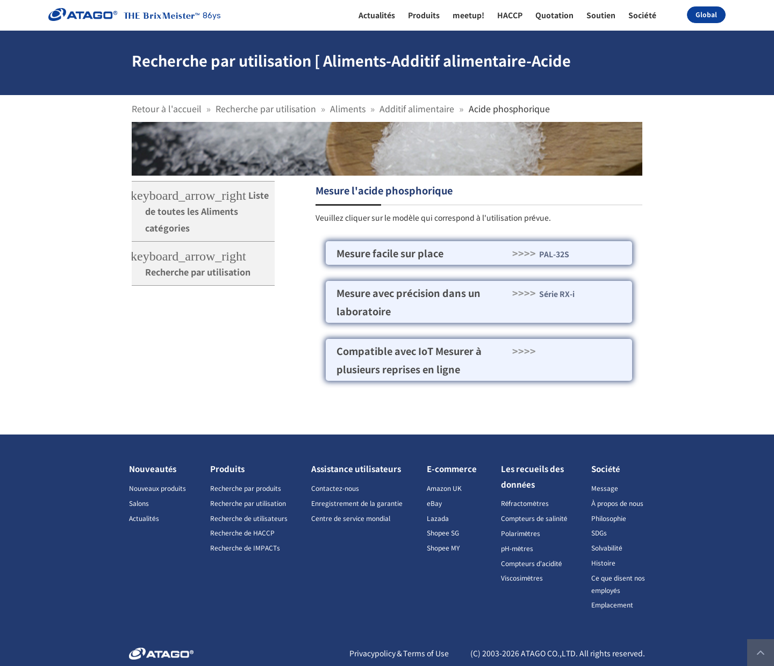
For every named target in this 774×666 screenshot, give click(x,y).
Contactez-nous (335, 488)
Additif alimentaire (416, 108)
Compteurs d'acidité (531, 563)
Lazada (438, 518)
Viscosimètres (522, 577)
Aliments (348, 108)
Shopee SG (443, 532)
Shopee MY (443, 547)
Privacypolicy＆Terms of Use (399, 653)
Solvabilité (606, 547)
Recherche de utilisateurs (249, 518)
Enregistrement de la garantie (357, 503)
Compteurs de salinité (534, 518)
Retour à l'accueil (167, 108)
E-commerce (452, 468)
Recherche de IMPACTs (245, 547)
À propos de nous (617, 503)
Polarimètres (521, 533)
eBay (434, 503)
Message (604, 488)
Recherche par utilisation (266, 108)
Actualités (144, 518)
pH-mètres (517, 548)
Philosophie (608, 518)
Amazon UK (444, 488)
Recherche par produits (245, 488)
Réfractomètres (525, 503)
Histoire (603, 562)
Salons (139, 503)
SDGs (599, 532)
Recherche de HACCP (242, 532)
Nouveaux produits (157, 488)
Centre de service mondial (350, 518)
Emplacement (612, 604)
